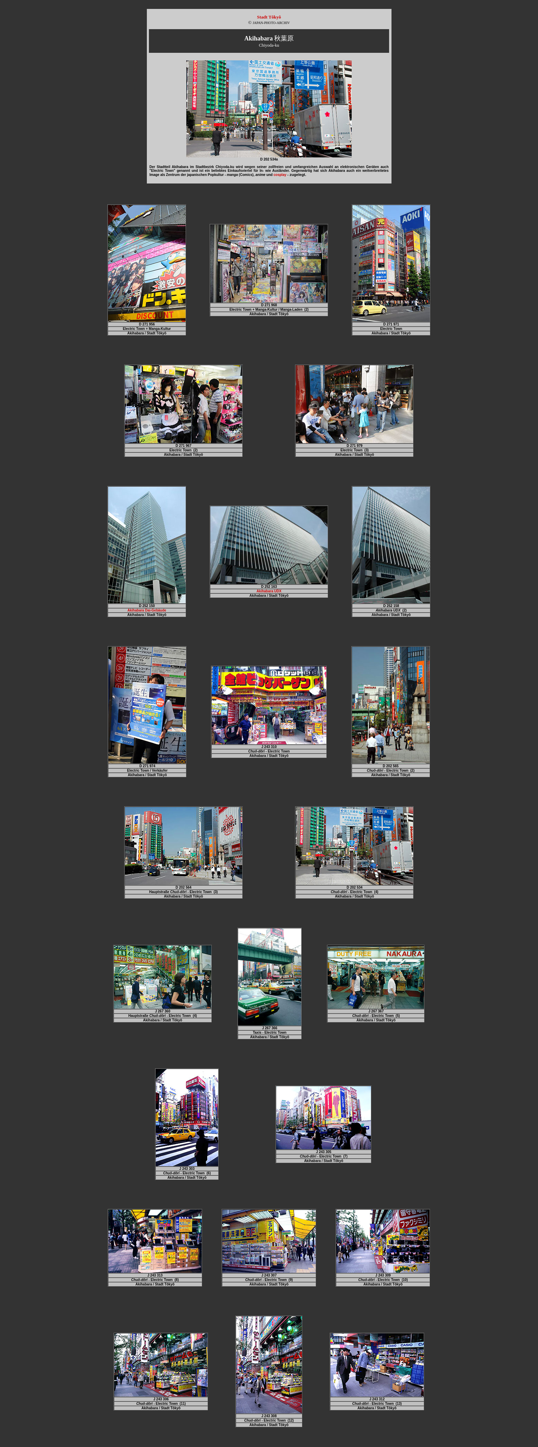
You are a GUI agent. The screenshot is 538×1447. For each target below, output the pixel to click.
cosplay (279, 175)
